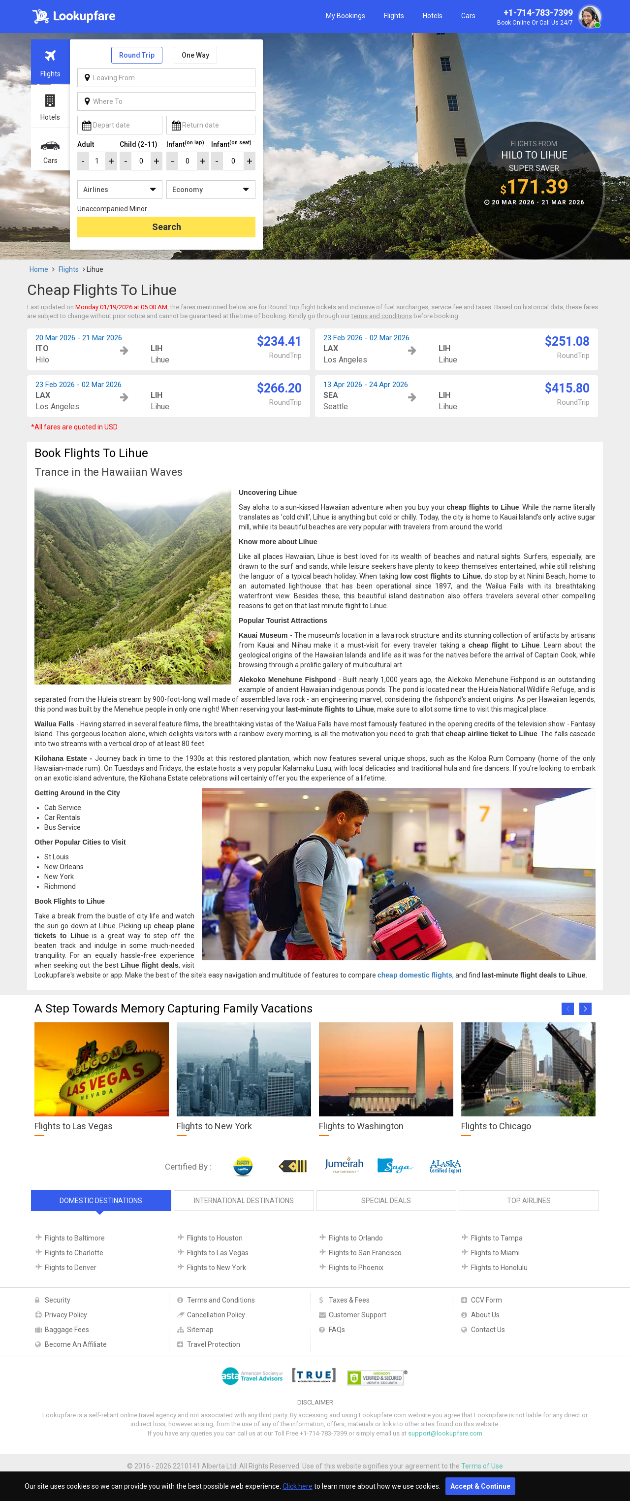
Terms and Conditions (221, 1300)
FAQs (337, 1329)
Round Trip (137, 55)
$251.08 (567, 341)
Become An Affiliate (76, 1344)
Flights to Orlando (356, 1238)
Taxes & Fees (349, 1300)
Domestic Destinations (101, 1201)
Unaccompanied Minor (112, 209)
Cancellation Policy (216, 1314)
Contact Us (488, 1329)
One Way (195, 55)
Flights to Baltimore (75, 1238)
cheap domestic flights (415, 975)
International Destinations (244, 1201)
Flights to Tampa (497, 1238)
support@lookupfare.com (445, 1433)
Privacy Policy (66, 1314)
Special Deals (386, 1201)
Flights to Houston (215, 1238)
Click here (298, 1486)
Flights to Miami (495, 1252)
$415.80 (567, 388)
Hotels (432, 16)
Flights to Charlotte (74, 1252)
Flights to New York (216, 1267)
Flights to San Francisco (365, 1252)
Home (39, 269)
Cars (468, 16)
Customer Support (357, 1314)
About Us (485, 1314)
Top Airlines (529, 1201)
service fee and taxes (461, 307)
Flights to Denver (70, 1267)
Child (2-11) (139, 144)
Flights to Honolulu (499, 1267)
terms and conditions (381, 316)
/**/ (119, 189)
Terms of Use (482, 1466)
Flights (394, 16)
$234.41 (279, 341)
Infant (185, 143)
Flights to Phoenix (356, 1267)
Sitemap (200, 1329)
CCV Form (486, 1300)
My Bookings (345, 16)
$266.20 (279, 388)
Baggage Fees (67, 1329)
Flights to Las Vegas (218, 1252)
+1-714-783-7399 (548, 18)
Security (57, 1300)
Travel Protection (213, 1344)
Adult (85, 144)
